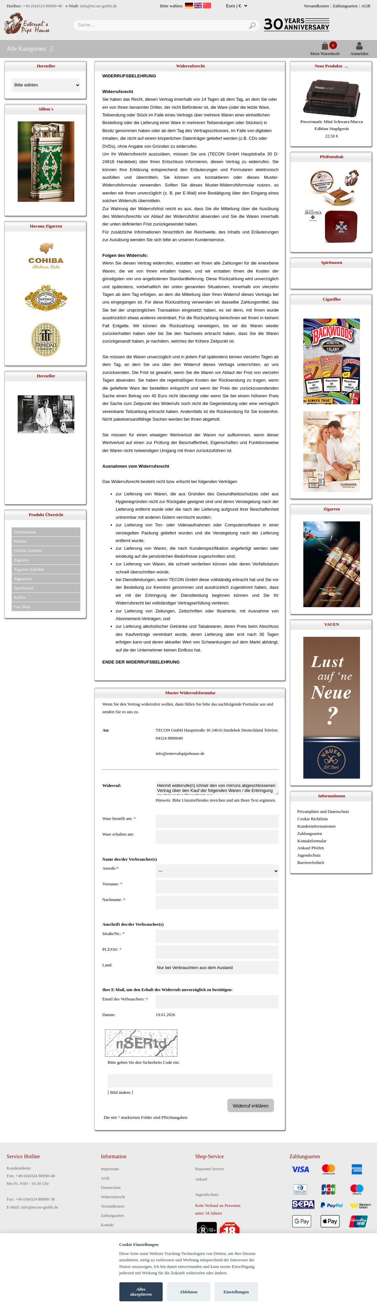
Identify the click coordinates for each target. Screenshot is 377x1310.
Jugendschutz (309, 855)
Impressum (110, 1169)
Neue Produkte (328, 65)
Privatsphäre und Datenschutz (323, 811)
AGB (365, 5)
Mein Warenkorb (325, 51)
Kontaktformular (311, 840)
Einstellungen (236, 1291)
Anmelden (359, 51)
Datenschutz (111, 1187)
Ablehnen (188, 1291)
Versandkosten (316, 5)
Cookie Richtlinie (312, 818)
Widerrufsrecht (113, 1197)
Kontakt (107, 1225)
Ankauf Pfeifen (310, 847)
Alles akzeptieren (141, 1292)
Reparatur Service (209, 1169)
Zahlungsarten (345, 5)
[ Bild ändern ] (120, 1092)
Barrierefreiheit (310, 862)
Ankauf (201, 1179)
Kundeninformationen (316, 826)
